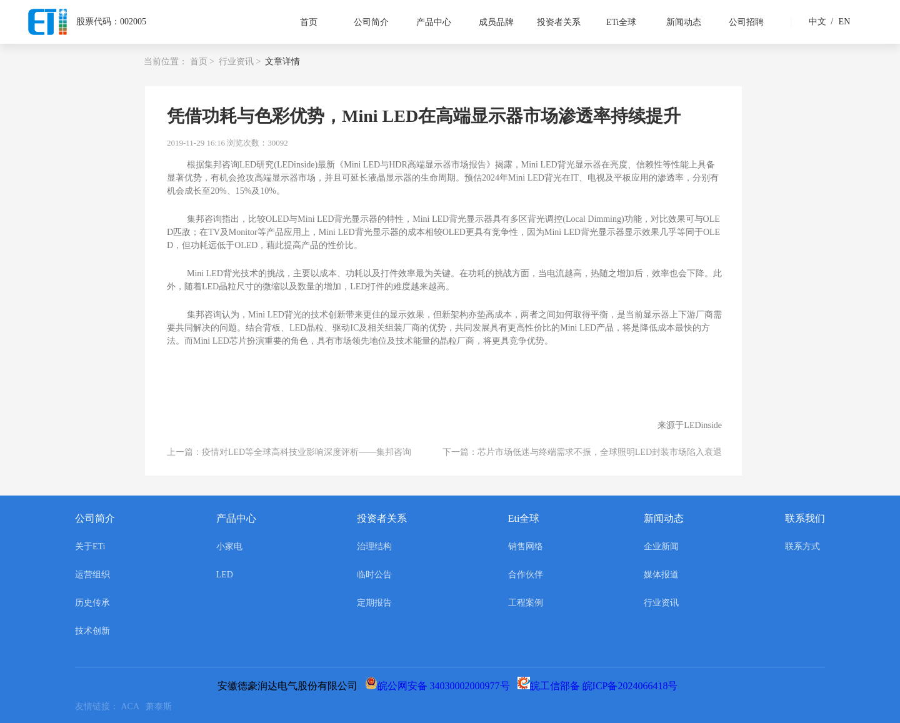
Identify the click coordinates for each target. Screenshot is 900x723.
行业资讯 (661, 602)
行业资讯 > (240, 61)
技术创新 (92, 631)
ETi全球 (621, 22)
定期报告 (374, 602)
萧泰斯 (161, 706)
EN (839, 21)
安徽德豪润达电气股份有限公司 (290, 686)
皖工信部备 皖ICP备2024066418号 (600, 686)
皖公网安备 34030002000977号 (440, 686)
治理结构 (374, 546)
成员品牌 (496, 22)
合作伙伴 (525, 574)
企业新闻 (661, 546)
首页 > (202, 61)
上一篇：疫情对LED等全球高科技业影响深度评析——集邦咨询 (289, 452)
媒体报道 (661, 574)
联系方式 (802, 546)
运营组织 (92, 574)
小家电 (229, 546)
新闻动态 (683, 22)
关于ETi (90, 546)
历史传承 (92, 602)
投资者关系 (559, 22)
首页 (309, 22)
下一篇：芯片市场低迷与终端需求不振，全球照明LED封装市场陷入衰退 (582, 452)
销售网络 (525, 546)
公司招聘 (746, 22)
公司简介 (371, 22)
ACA (133, 706)
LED (224, 574)
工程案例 (525, 602)
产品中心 (433, 22)
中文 (817, 21)
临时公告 (374, 574)
